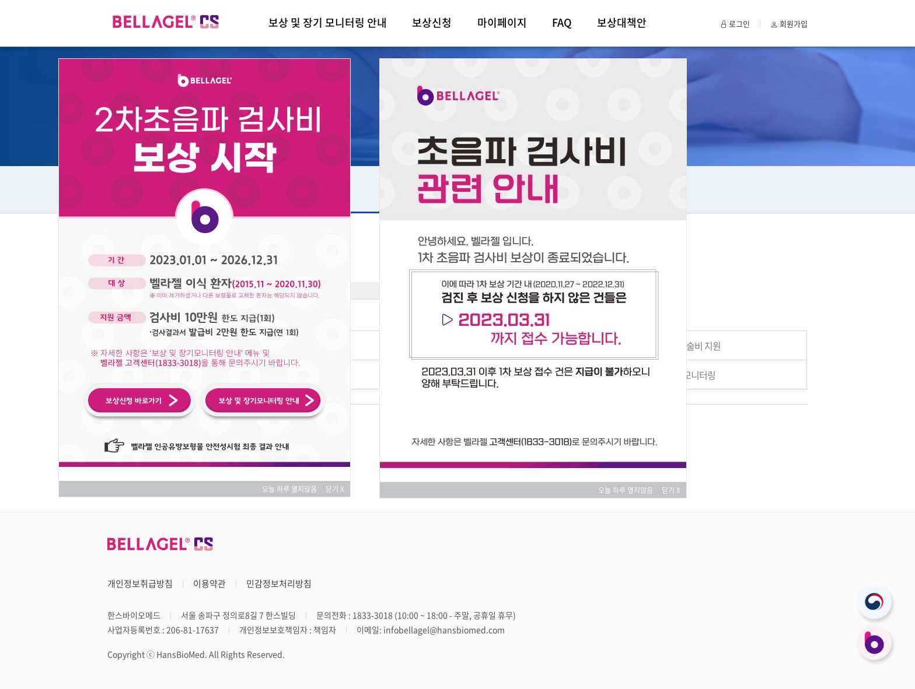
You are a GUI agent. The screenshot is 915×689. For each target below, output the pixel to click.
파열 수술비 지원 (690, 346)
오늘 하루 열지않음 (293, 489)
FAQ (562, 22)
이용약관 (209, 583)
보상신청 (432, 22)
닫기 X (335, 489)
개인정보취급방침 (140, 583)
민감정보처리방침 (279, 583)
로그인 (735, 23)
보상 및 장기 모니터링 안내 (327, 22)
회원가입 (789, 23)
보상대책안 (622, 22)
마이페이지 (502, 22)
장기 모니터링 (690, 375)
